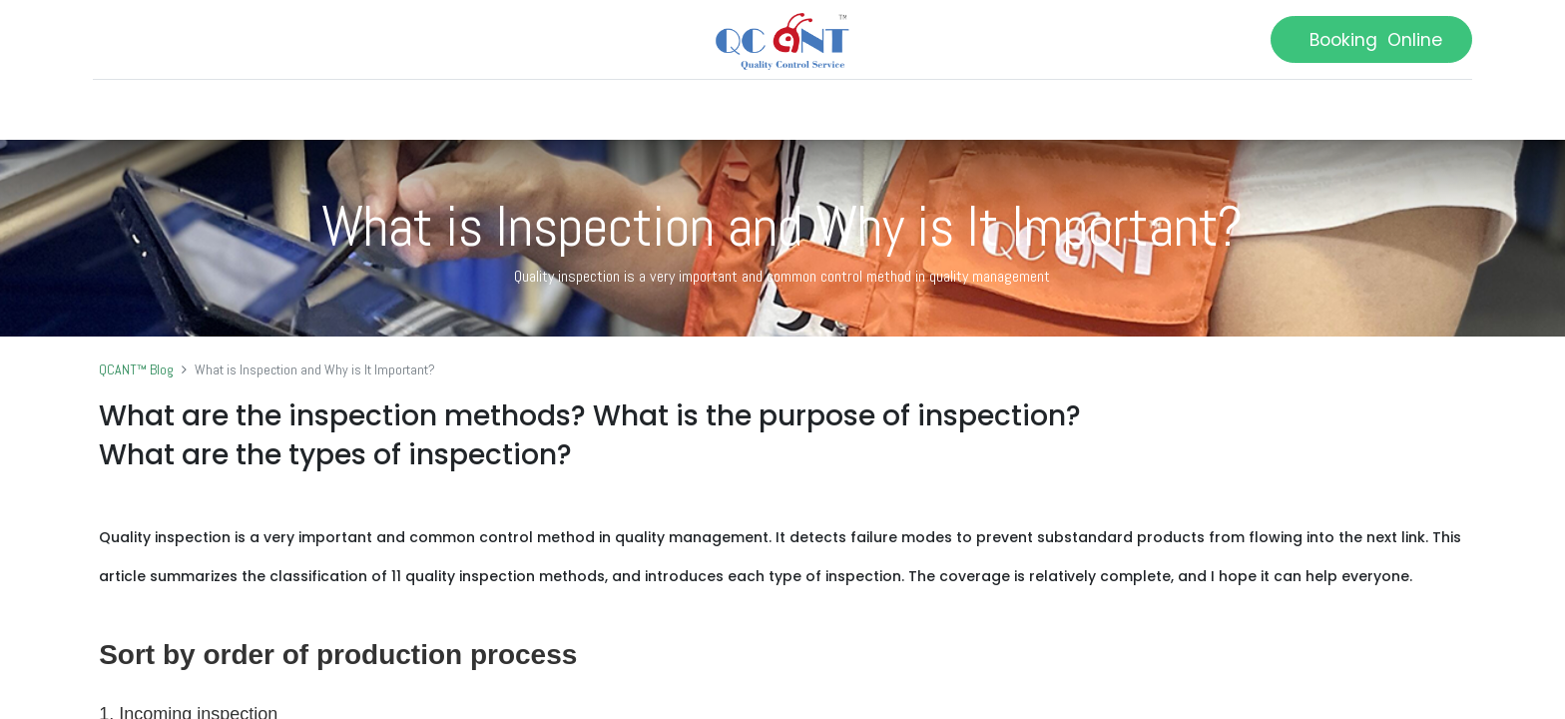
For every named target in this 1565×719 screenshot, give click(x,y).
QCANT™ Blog (136, 369)
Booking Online (1365, 40)
